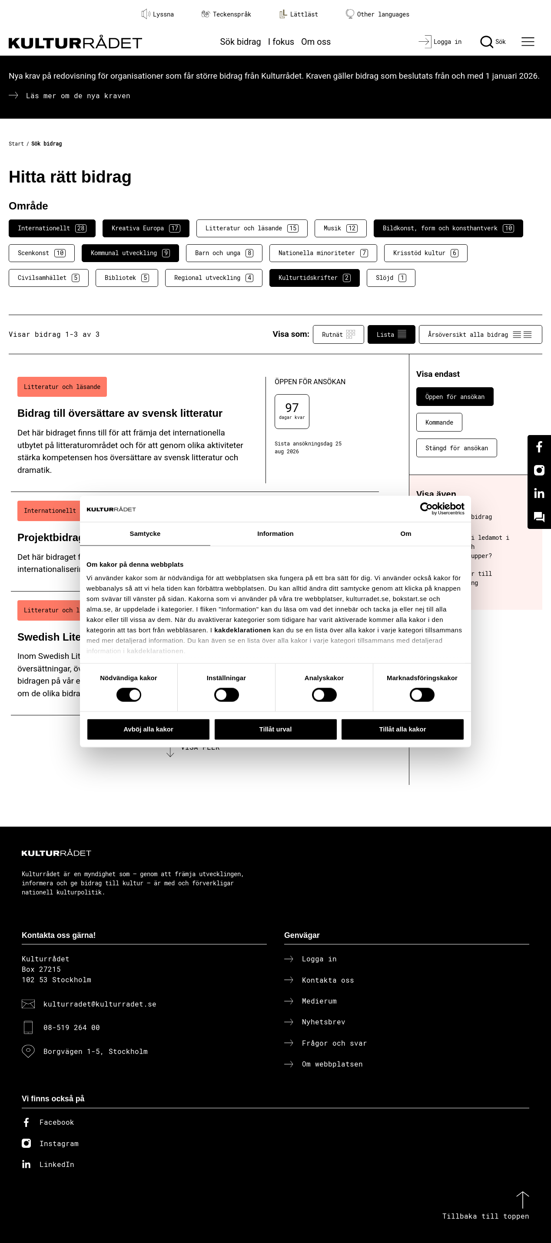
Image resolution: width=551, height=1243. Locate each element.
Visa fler (200, 746)
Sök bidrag (240, 42)
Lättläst (298, 14)
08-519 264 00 (71, 1027)
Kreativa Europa (146, 228)
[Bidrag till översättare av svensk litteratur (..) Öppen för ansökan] (195, 430)
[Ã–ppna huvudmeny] (528, 41)
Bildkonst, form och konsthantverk (448, 228)
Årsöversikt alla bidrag (480, 334)
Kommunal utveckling (130, 253)
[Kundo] (539, 517)
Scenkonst (42, 253)
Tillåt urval (275, 729)
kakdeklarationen (242, 630)
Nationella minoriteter (323, 253)
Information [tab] (275, 533)
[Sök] (493, 42)
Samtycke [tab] (145, 533)
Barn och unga (224, 253)
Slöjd (391, 277)
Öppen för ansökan (455, 396)
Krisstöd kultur (425, 253)
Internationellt (52, 228)
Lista (391, 334)
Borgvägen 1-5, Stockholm (95, 1051)
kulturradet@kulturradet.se (99, 1003)
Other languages (377, 14)
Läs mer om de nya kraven (78, 95)
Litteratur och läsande (252, 228)
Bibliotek (127, 277)
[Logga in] (440, 42)
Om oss (316, 42)
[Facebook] (539, 447)
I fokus (281, 42)
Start (16, 143)
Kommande (439, 422)
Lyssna (158, 14)
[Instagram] (539, 470)
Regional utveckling (213, 277)
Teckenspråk (226, 14)
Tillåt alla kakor (402, 729)
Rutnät (338, 334)
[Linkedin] (539, 493)
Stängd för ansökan (456, 448)
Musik (341, 228)
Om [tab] (405, 533)
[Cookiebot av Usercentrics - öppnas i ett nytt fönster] (426, 508)
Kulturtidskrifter (315, 277)
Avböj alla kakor (148, 729)
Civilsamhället (49, 277)
